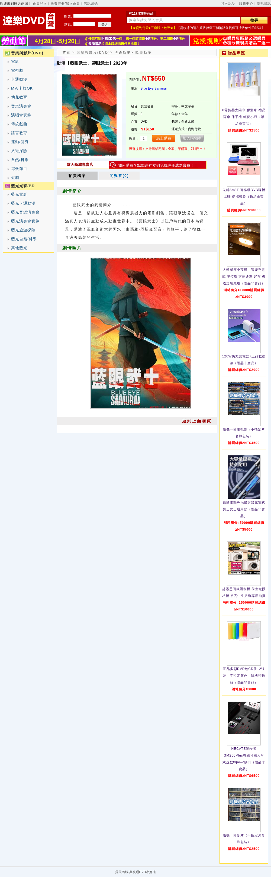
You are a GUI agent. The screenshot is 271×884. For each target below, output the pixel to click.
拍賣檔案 (77, 175)
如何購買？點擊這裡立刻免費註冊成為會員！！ (158, 165)
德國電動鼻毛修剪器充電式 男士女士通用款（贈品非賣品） (244, 509)
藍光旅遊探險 (23, 230)
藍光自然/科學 (24, 239)
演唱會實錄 (21, 115)
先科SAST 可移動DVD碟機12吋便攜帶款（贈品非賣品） (244, 196)
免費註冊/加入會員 (65, 3)
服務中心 (246, 3)
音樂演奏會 (21, 106)
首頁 (67, 52)
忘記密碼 (91, 3)
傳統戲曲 (19, 124)
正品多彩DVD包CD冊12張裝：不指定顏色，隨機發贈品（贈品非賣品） (244, 675)
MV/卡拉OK (22, 88)
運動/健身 (20, 142)
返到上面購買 (196, 421)
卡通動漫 (19, 79)
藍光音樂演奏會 (25, 212)
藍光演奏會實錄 (25, 221)
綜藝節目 (19, 168)
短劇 (15, 177)
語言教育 (19, 133)
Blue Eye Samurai (154, 88)
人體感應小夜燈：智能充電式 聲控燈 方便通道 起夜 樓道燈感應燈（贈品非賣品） (244, 276)
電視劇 (17, 70)
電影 (15, 61)
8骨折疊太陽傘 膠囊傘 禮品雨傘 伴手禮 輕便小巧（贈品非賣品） (243, 117)
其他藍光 (19, 248)
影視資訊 (264, 3)
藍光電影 (19, 194)
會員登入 (40, 3)
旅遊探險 (19, 151)
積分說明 (228, 3)
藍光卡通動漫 (23, 203)
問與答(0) (119, 175)
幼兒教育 (19, 97)
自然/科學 (20, 159)
